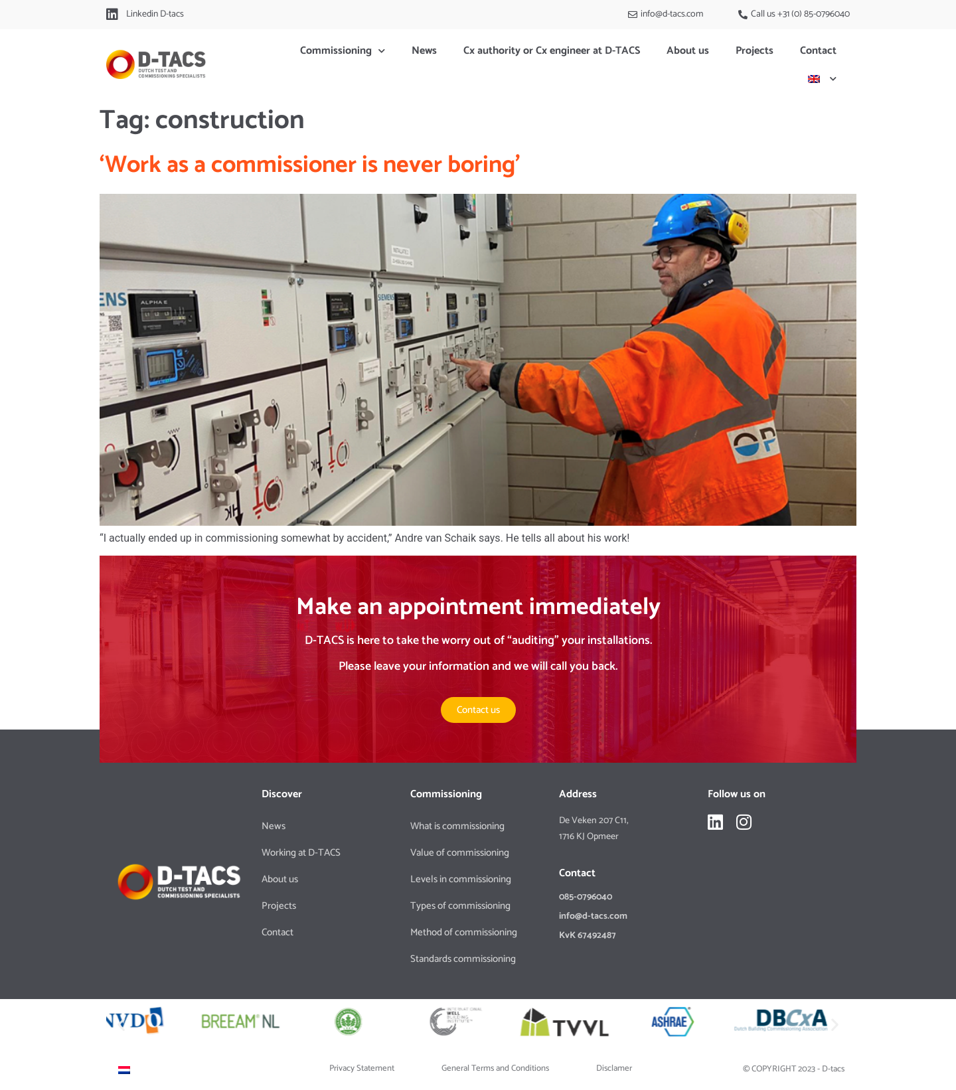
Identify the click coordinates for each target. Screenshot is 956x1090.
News (424, 51)
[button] (121, 1024)
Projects (754, 51)
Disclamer (614, 1068)
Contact (818, 51)
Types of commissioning (460, 905)
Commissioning (342, 50)
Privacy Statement (361, 1068)
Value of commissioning (459, 852)
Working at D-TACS (301, 852)
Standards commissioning (463, 959)
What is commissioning (457, 826)
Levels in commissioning (460, 879)
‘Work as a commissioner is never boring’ (310, 165)
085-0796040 (585, 897)
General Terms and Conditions (495, 1068)
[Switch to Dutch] (124, 1069)
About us (688, 51)
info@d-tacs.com (593, 916)
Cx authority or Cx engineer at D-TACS (551, 51)
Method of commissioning (463, 932)
